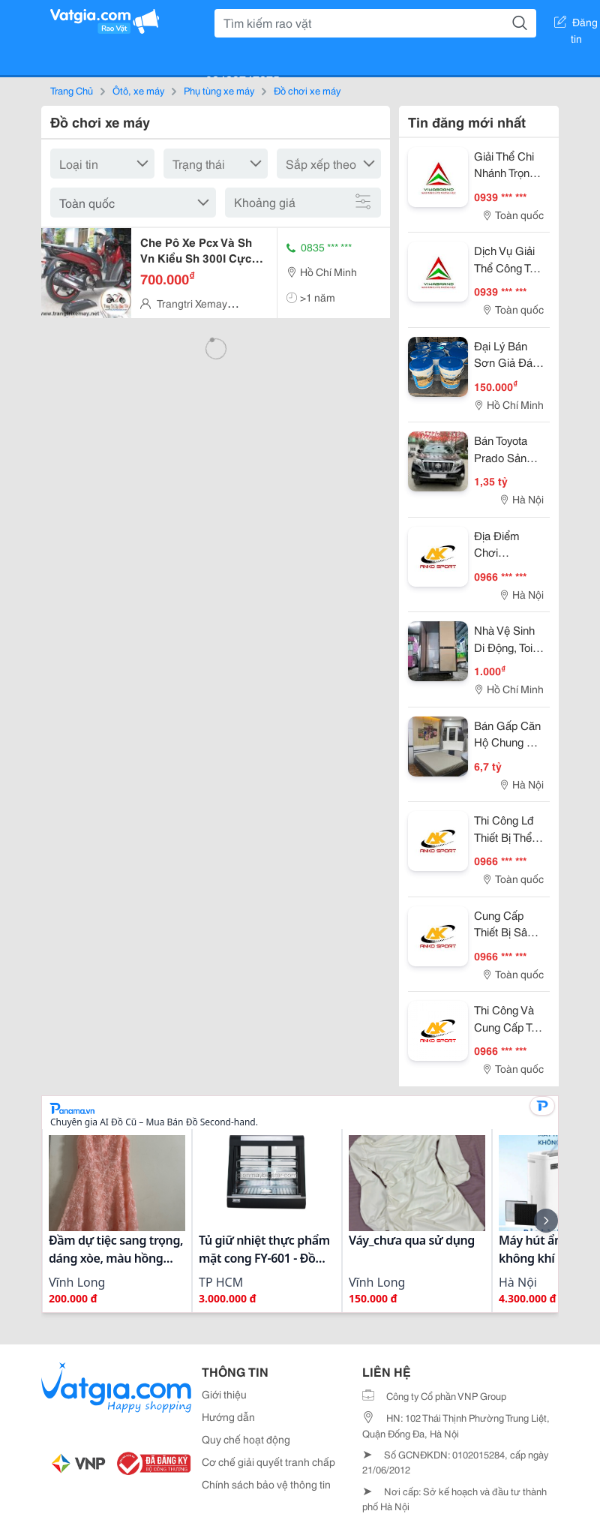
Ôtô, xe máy (138, 90)
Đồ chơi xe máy (307, 90)
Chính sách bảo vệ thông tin (266, 1483)
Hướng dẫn (228, 1416)
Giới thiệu (224, 1393)
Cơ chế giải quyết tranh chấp (268, 1461)
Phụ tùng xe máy (219, 90)
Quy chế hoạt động (246, 1438)
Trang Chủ (71, 90)
